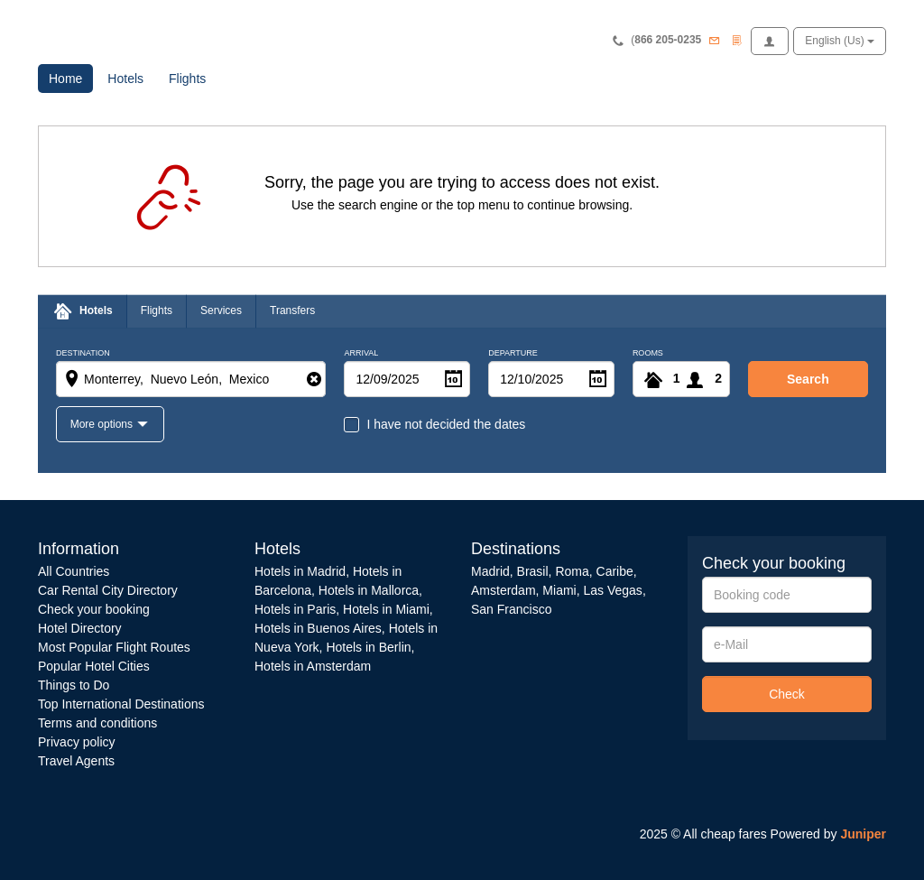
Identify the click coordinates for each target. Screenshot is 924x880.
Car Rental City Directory (108, 590)
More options (103, 424)
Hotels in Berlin (368, 647)
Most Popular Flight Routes (114, 647)
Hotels (125, 78)
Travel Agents (76, 761)
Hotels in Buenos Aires (318, 628)
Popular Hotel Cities (94, 666)
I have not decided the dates (445, 424)
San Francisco (511, 609)
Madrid (490, 571)
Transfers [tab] (292, 310)
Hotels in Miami (386, 609)
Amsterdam (503, 590)
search (808, 379)
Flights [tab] (156, 310)
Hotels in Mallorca (369, 590)
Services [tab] (221, 310)
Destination (83, 353)
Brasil (533, 571)
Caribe (614, 571)
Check (787, 694)
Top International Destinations (121, 704)
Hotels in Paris (295, 609)
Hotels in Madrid (300, 571)
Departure (513, 353)
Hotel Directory (80, 628)
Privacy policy (77, 742)
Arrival (361, 353)
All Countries (73, 571)
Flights (187, 78)
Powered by (828, 834)
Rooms (648, 353)
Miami (557, 590)
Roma (571, 571)
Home (71, 77)
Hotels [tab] (96, 310)
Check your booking (94, 609)
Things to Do (73, 685)
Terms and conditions (97, 723)
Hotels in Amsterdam (312, 666)
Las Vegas (612, 590)
